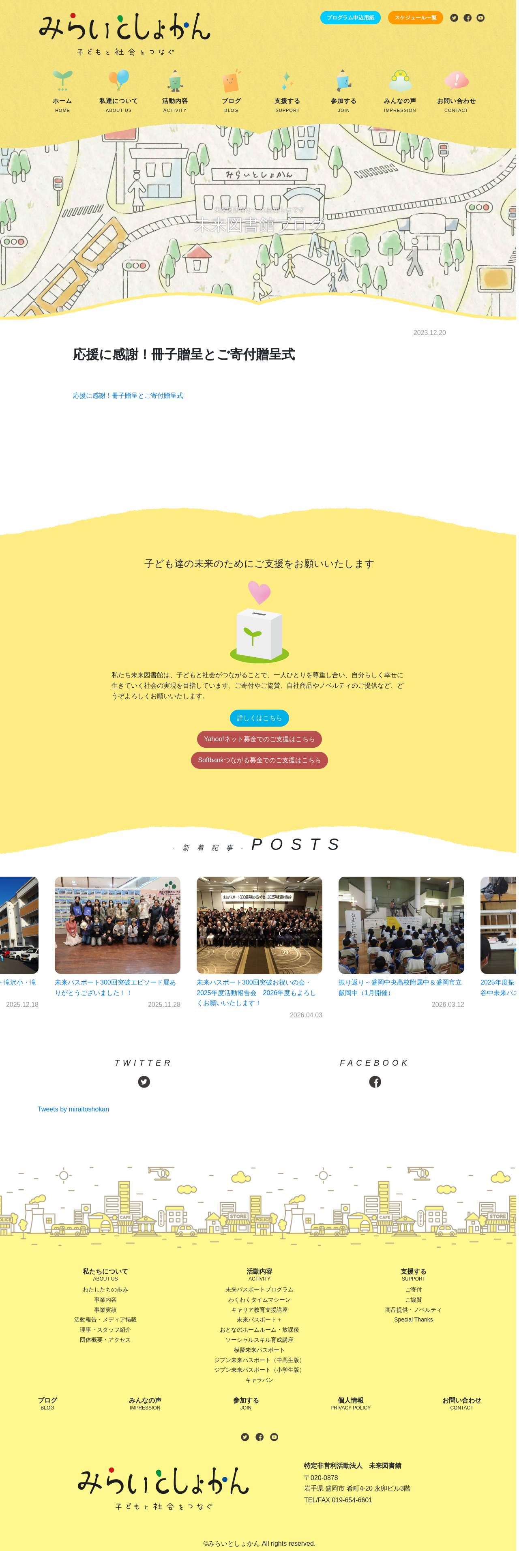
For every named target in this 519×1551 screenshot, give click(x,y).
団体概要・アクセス (105, 1339)
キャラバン (259, 1380)
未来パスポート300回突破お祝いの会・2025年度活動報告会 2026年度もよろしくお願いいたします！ (256, 992)
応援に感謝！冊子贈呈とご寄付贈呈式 (128, 395)
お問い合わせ (456, 105)
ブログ (231, 105)
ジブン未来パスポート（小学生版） (259, 1370)
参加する (344, 105)
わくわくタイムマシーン (259, 1299)
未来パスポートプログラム (259, 1289)
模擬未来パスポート (259, 1350)
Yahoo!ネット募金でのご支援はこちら (259, 739)
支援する (288, 105)
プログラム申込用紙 (350, 18)
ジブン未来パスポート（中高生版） (259, 1360)
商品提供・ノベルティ (413, 1309)
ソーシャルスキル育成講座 (259, 1339)
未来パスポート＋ (259, 1319)
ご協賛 (413, 1299)
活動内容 (175, 105)
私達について (119, 105)
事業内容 (105, 1299)
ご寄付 (413, 1289)
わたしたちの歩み (105, 1289)
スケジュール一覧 (416, 18)
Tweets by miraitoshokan (73, 1109)
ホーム (62, 105)
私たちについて (105, 1275)
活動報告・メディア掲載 (105, 1319)
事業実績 (105, 1309)
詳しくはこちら (259, 717)
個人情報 (350, 1404)
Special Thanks (413, 1319)
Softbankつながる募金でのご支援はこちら (259, 760)
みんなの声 (400, 105)
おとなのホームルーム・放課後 (259, 1329)
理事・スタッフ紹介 (105, 1329)
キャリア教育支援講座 (259, 1309)
